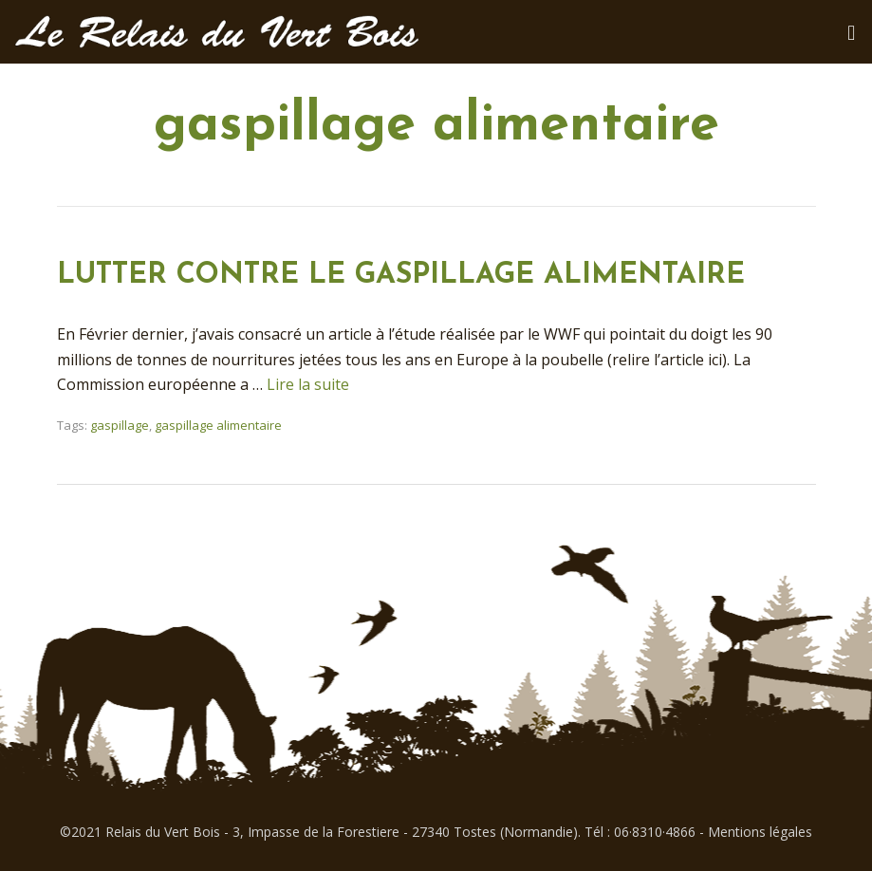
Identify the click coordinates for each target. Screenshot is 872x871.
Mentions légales (760, 832)
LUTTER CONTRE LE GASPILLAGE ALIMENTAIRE (401, 275)
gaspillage (119, 425)
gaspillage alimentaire (218, 425)
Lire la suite (308, 384)
